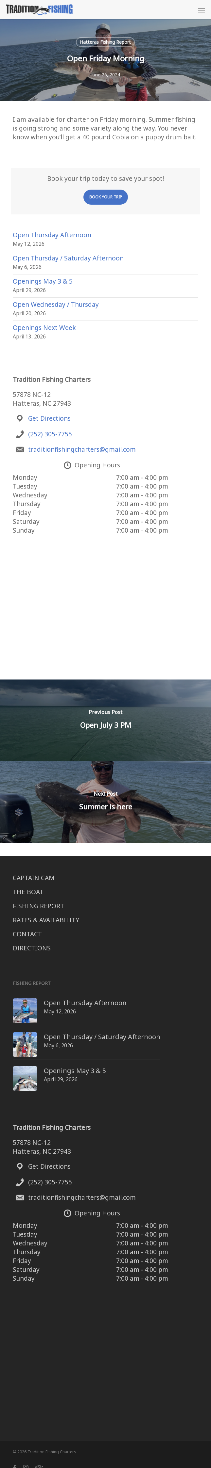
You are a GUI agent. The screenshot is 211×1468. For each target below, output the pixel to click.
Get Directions (49, 418)
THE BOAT (28, 892)
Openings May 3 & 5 (43, 281)
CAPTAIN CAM (34, 878)
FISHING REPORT (38, 906)
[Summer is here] (105, 802)
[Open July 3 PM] (105, 720)
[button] (201, 10)
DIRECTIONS (32, 948)
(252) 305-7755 (50, 434)
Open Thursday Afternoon (52, 235)
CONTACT (27, 934)
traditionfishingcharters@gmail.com (82, 449)
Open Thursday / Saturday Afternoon (68, 258)
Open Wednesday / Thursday (56, 304)
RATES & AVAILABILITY (46, 920)
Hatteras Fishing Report (105, 42)
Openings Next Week (44, 327)
